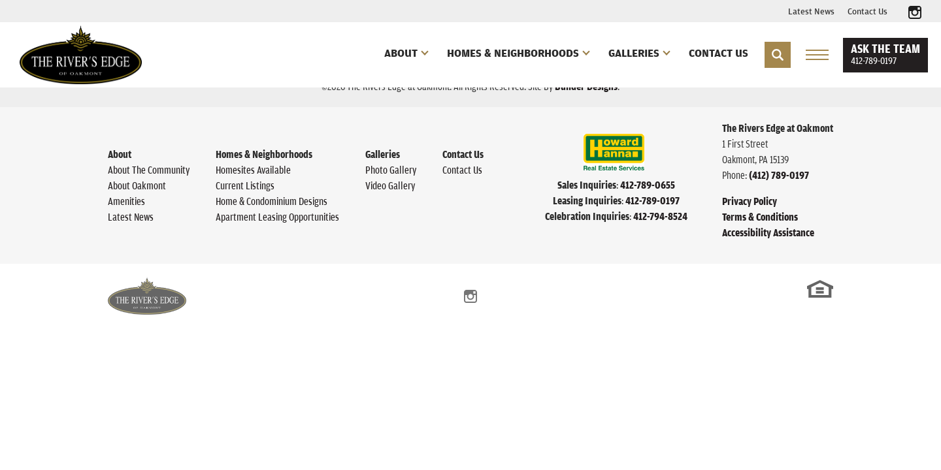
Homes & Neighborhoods (264, 154)
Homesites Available (253, 170)
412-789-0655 (647, 185)
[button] (778, 55)
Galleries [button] (633, 53)
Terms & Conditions (760, 217)
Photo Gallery (390, 170)
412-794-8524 (660, 216)
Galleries (382, 154)
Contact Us (867, 11)
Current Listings (245, 185)
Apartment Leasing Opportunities (277, 217)
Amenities (126, 201)
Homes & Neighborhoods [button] (513, 53)
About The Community (149, 170)
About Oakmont (137, 185)
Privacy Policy (749, 201)
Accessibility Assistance (768, 232)
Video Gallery (390, 185)
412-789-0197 (652, 200)
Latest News (811, 11)
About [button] (401, 53)
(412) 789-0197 (779, 175)
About (119, 154)
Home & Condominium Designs (271, 201)
